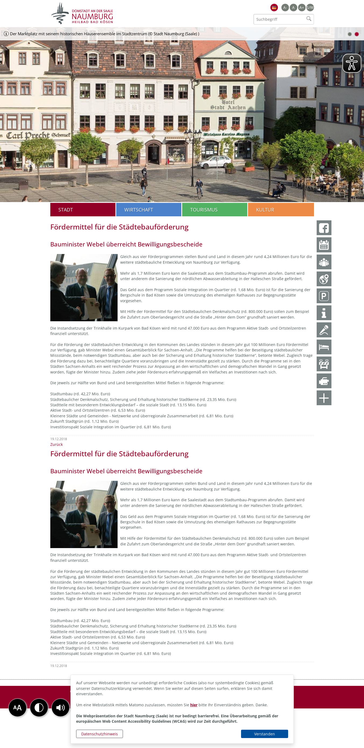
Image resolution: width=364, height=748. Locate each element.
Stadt (65, 209)
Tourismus (204, 209)
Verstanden (264, 733)
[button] (60, 707)
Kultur (265, 209)
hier (193, 704)
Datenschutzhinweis (99, 733)
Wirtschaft (138, 209)
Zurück (56, 444)
